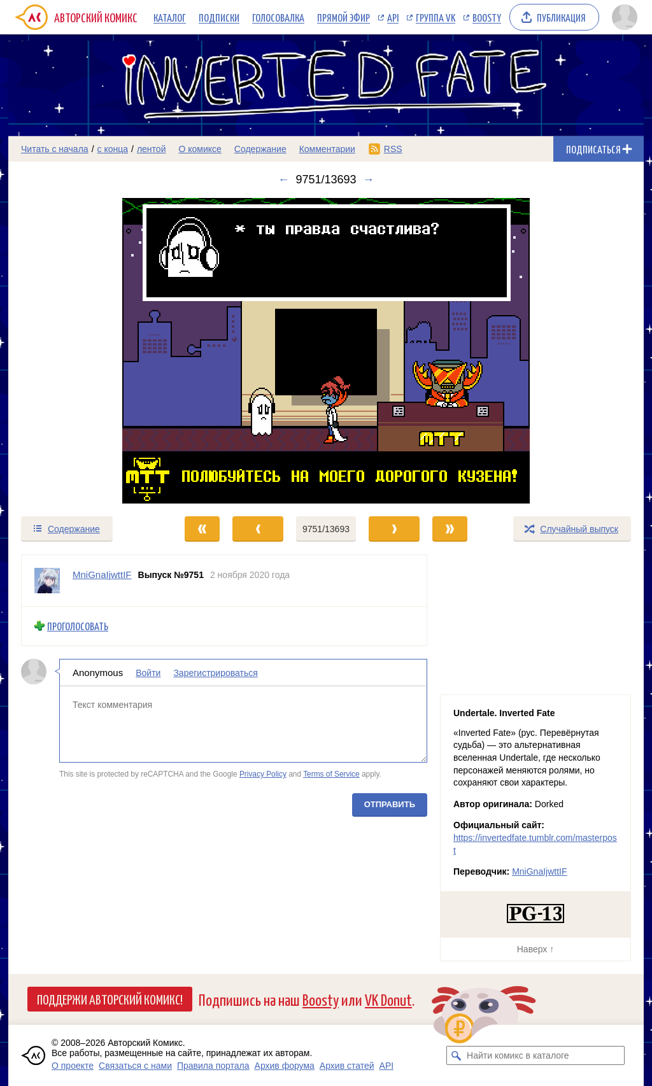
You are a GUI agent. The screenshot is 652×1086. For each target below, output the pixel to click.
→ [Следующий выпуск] (368, 179)
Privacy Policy (263, 774)
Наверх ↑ (535, 949)
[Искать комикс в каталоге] (456, 1055)
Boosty (486, 17)
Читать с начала (55, 149)
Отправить (389, 803)
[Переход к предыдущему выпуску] (87, 351)
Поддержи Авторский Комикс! (110, 999)
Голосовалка (278, 17)
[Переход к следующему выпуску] (326, 351)
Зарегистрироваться (215, 672)
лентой (151, 149)
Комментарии (327, 149)
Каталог (169, 17)
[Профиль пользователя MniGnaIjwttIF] (47, 580)
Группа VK (435, 17)
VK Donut (388, 999)
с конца (113, 149)
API (393, 17)
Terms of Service (331, 774)
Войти (148, 672)
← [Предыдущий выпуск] (283, 179)
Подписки (219, 17)
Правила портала (213, 1066)
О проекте (73, 1066)
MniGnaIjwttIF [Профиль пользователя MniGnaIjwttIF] (102, 574)
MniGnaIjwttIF (539, 871)
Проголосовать (77, 626)
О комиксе (199, 149)
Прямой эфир (343, 17)
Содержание (260, 149)
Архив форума (285, 1066)
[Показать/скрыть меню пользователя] (624, 17)
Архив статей (347, 1066)
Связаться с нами (135, 1066)
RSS (393, 149)
